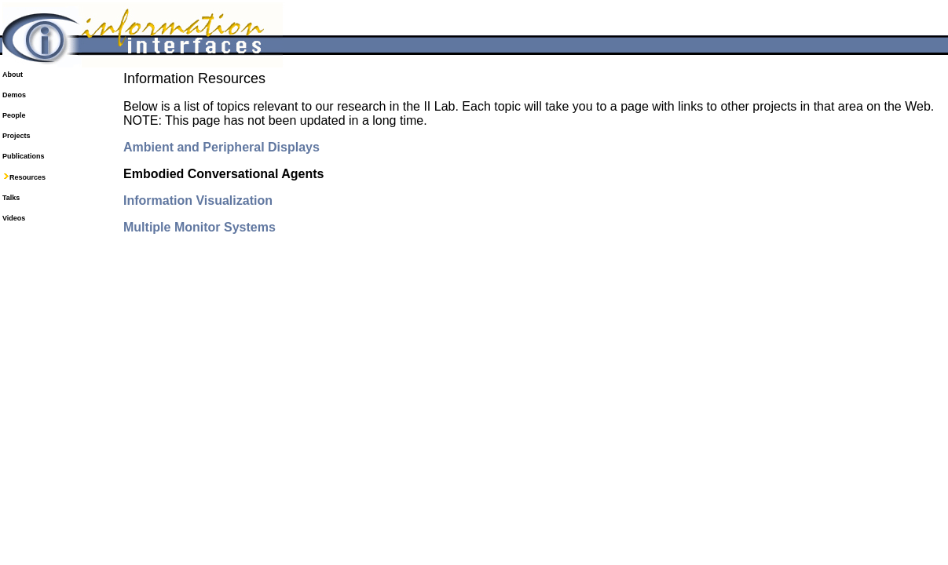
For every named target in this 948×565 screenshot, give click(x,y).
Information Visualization (198, 200)
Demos (14, 95)
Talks (11, 198)
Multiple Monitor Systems (199, 227)
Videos (13, 218)
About (12, 74)
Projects (16, 136)
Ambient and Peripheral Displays (221, 147)
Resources (27, 177)
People (14, 115)
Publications (23, 156)
